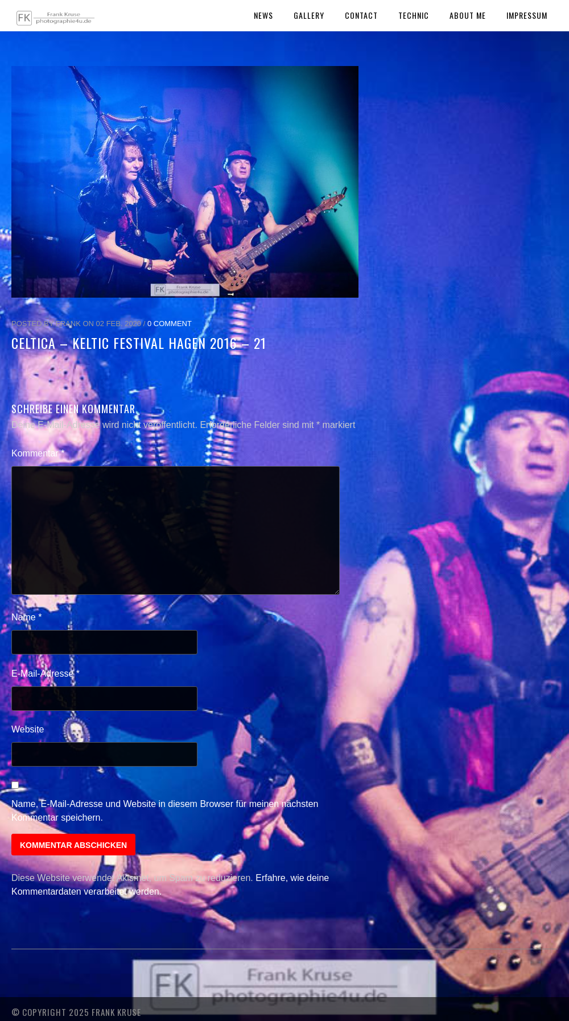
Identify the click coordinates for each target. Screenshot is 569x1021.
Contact (361, 15)
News (263, 15)
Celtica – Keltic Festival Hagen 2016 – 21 (138, 342)
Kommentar (37, 453)
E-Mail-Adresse (45, 673)
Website (27, 729)
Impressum (526, 15)
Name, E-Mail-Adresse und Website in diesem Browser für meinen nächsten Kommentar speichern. (165, 810)
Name (26, 617)
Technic (413, 15)
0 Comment (169, 323)
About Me (468, 15)
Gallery (309, 15)
